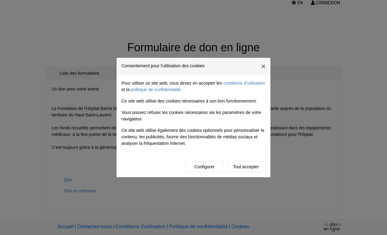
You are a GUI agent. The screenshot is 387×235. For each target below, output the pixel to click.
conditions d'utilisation (244, 83)
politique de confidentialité (156, 89)
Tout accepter (246, 166)
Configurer (204, 166)
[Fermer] (263, 66)
